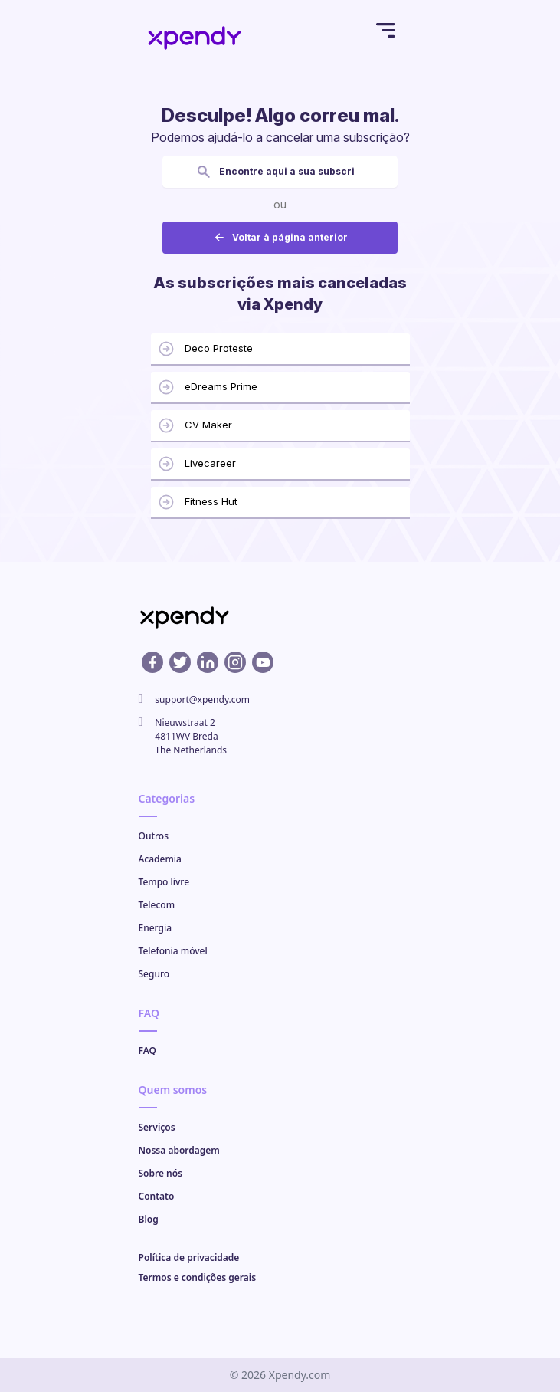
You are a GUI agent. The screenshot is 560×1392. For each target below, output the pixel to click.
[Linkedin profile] (207, 662)
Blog (149, 1219)
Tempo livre (164, 881)
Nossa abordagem (179, 1150)
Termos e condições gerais (198, 1277)
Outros (154, 835)
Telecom (157, 904)
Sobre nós (161, 1173)
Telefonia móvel (173, 950)
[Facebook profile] (152, 662)
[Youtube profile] (262, 662)
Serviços (157, 1127)
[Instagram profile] (235, 662)
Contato (157, 1196)
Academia (160, 858)
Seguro (154, 973)
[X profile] (180, 662)
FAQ (147, 1050)
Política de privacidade (189, 1257)
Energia (155, 927)
